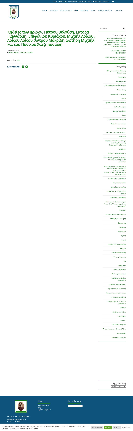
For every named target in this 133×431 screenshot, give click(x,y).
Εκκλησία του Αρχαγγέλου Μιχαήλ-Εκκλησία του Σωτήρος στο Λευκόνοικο (114, 160)
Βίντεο (89, 1)
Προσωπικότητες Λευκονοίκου (116, 293)
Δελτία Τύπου (62, 1)
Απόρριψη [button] (117, 427)
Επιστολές (122, 210)
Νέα (76, 10)
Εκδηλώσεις (84, 10)
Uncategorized (121, 81)
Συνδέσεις (105, 1)
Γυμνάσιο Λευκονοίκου (118, 124)
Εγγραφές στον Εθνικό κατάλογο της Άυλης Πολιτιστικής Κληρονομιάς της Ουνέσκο (115, 143)
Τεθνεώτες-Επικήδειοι (105, 10)
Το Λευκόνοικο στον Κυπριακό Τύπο (114, 329)
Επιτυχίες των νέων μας (118, 219)
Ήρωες (93, 10)
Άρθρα (123, 98)
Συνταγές (123, 320)
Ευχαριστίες (122, 223)
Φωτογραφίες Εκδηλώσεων (77, 1)
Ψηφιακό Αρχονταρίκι (119, 337)
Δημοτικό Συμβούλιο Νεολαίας (116, 132)
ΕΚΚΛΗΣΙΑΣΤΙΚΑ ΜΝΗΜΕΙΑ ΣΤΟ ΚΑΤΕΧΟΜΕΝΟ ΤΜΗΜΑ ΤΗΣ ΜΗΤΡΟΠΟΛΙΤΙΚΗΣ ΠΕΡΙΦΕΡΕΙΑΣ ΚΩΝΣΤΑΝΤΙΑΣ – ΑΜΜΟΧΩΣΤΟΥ (115, 170)
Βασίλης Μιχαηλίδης (119, 111)
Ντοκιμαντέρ (122, 265)
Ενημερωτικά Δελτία (119, 183)
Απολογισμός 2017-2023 (118, 94)
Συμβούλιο (53, 10)
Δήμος (44, 10)
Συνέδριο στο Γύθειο (119, 312)
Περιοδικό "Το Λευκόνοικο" (117, 284)
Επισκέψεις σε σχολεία (118, 187)
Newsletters (122, 77)
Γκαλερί (54, 1)
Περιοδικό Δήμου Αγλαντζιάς (117, 289)
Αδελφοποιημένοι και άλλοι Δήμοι (115, 86)
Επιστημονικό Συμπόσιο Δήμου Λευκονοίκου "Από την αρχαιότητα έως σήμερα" (115, 204)
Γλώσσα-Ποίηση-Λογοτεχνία (117, 119)
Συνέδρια (123, 308)
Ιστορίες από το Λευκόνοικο (117, 244)
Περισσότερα (126, 427)
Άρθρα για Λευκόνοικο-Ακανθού (115, 102)
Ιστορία (123, 240)
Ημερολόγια (122, 231)
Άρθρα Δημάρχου (120, 107)
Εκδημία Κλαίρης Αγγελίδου (117, 153)
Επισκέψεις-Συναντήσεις (118, 197)
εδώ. (18, 60)
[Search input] (111, 28)
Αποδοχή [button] (108, 427)
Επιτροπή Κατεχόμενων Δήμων (116, 214)
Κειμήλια (123, 248)
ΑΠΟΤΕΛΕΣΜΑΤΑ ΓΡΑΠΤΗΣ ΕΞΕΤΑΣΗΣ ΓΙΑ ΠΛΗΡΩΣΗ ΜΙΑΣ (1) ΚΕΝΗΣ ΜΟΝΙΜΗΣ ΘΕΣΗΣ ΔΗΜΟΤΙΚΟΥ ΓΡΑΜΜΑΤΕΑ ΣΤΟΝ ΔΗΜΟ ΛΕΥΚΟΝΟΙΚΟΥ (115, 42)
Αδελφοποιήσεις (66, 10)
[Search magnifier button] (124, 28)
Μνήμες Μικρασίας (120, 257)
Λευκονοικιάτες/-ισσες (119, 253)
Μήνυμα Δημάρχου (44, 405)
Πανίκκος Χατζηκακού (119, 274)
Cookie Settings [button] (97, 427)
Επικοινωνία (97, 1)
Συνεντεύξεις (119, 10)
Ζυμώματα (122, 227)
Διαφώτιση (122, 136)
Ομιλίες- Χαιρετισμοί (119, 270)
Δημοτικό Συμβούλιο (44, 410)
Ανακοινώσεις (121, 90)
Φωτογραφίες (121, 333)
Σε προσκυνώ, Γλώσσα (118, 297)
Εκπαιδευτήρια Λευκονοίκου (117, 178)
